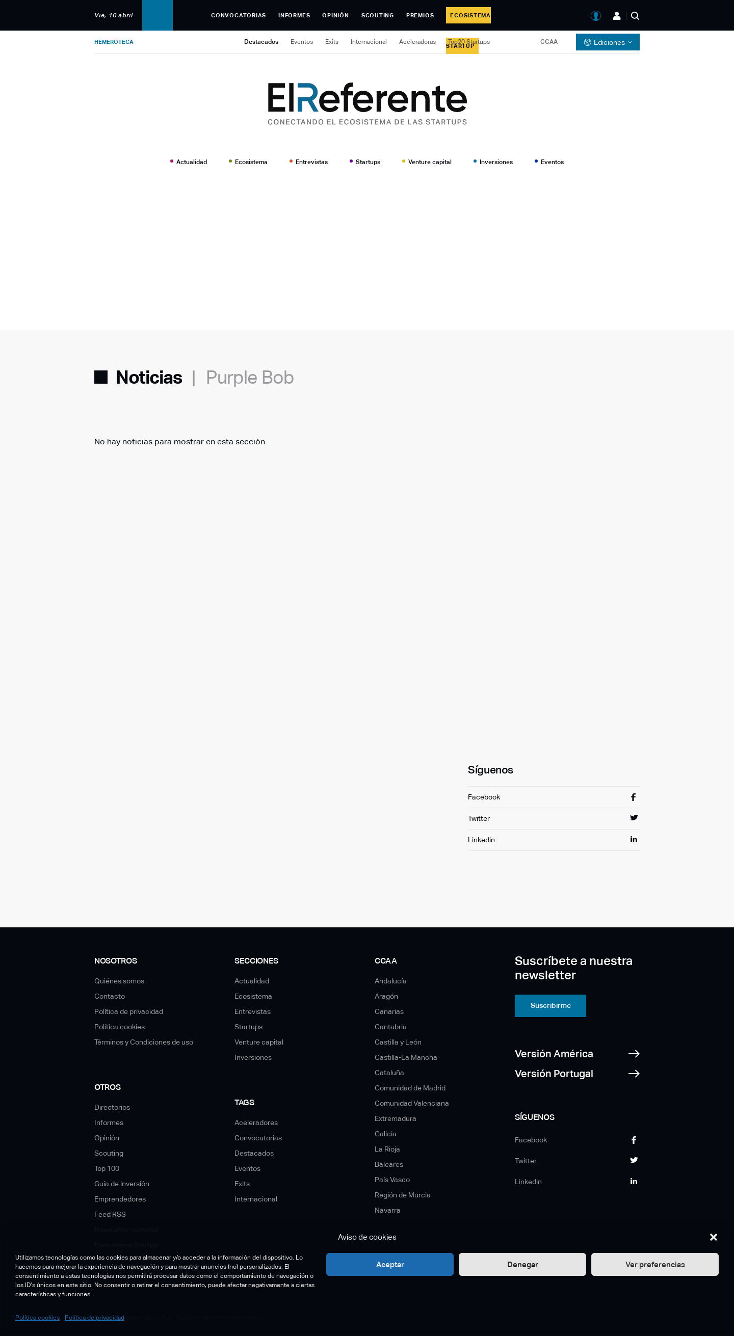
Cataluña (389, 1072)
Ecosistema (251, 162)
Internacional (369, 41)
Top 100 (106, 1168)
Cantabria (391, 1027)
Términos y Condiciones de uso (143, 1042)
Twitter (479, 818)
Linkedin (481, 840)
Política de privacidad (94, 1317)
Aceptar (390, 1264)
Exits (331, 41)
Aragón (386, 996)
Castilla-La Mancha (406, 1057)
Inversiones (496, 162)
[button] (714, 1237)
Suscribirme (551, 1005)
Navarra (388, 1210)
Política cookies (37, 1317)
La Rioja (387, 1149)
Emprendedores (120, 1199)
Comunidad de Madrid (410, 1088)
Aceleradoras (417, 41)
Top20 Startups (469, 41)
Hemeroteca (114, 42)
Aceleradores (256, 1122)
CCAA (549, 41)
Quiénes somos (119, 981)
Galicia (386, 1134)
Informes (294, 15)
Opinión (335, 15)
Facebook (484, 797)
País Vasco (392, 1179)
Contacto (109, 996)
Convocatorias (238, 15)
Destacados (261, 41)
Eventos (302, 41)
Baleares (389, 1164)
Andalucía (391, 981)
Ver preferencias (655, 1264)
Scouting (377, 15)
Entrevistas (312, 162)
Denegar (522, 1264)
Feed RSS (110, 1214)
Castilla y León (398, 1042)
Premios (420, 15)
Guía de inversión (121, 1184)
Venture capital (430, 162)
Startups (368, 162)
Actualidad (191, 162)
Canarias (389, 1011)
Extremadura (395, 1118)
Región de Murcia (403, 1195)
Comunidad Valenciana (412, 1103)
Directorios (112, 1107)
